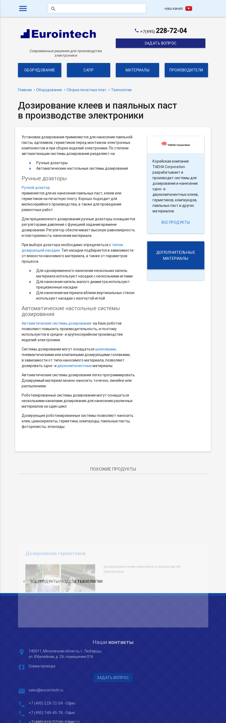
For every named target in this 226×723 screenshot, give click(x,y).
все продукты (176, 222)
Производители (187, 70)
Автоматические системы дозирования (56, 323)
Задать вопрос (161, 43)
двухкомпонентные (74, 365)
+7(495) (163, 31)
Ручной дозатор (36, 187)
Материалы (138, 70)
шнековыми (105, 349)
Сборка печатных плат (87, 89)
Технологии (121, 89)
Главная (25, 89)
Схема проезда (42, 690)
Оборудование (39, 70)
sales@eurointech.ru (46, 714)
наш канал (174, 8)
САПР (89, 70)
